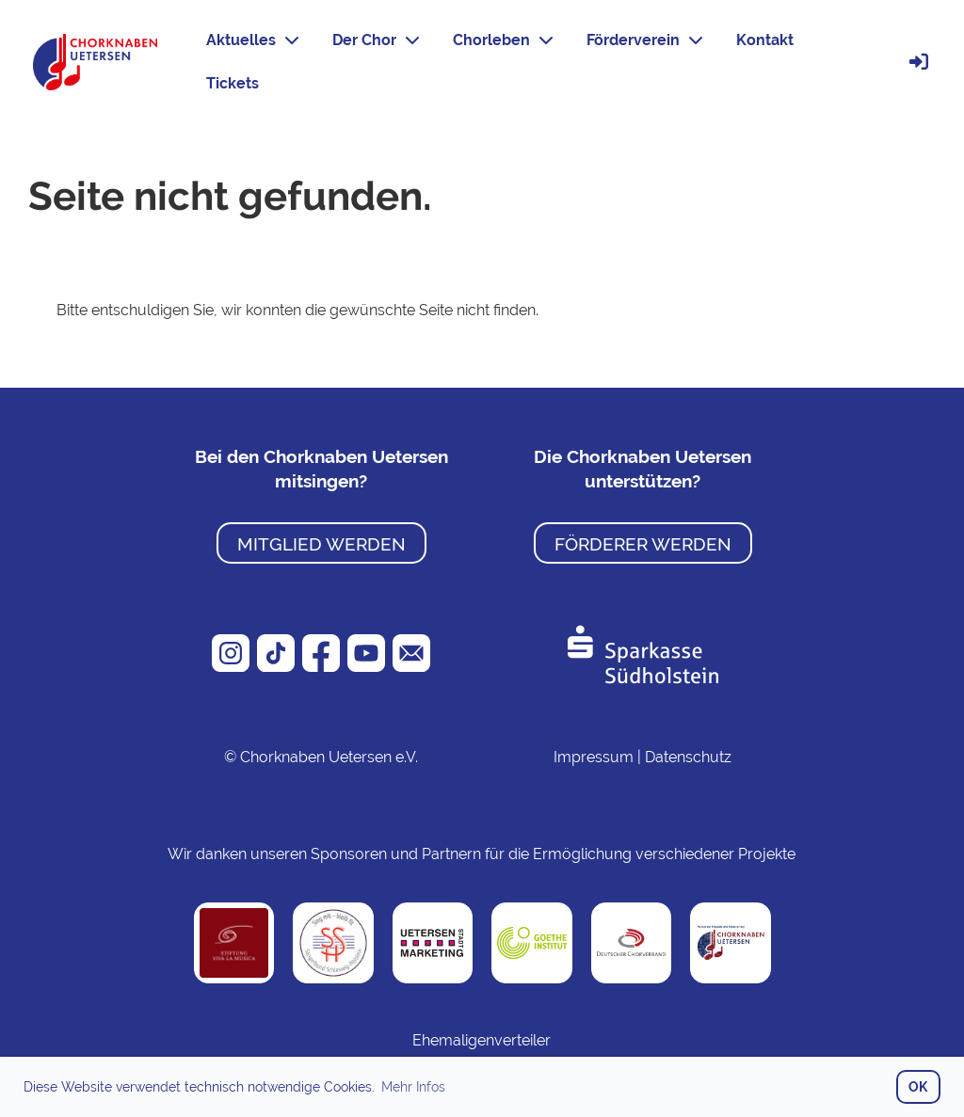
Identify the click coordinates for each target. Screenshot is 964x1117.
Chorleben (503, 40)
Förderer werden (642, 544)
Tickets (232, 83)
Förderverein (644, 40)
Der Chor (375, 40)
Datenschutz (688, 757)
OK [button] (917, 1086)
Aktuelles (252, 40)
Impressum (594, 757)
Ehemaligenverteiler (481, 1040)
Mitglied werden (321, 544)
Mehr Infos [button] (413, 1086)
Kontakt (765, 40)
